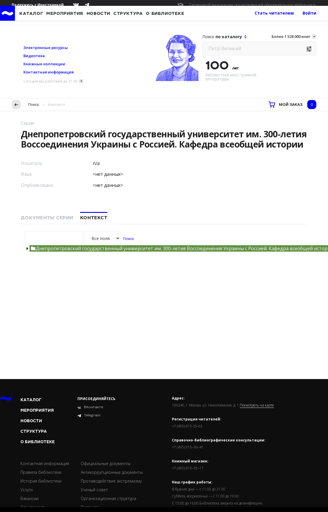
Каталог (31, 359)
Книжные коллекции (44, 23)
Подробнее (103, 487)
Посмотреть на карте (257, 365)
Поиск (33, 64)
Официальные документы (105, 423)
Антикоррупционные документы (112, 432)
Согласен (22, 499)
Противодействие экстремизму (111, 440)
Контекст (93, 177)
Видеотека (34, 15)
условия (110, 481)
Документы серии (47, 177)
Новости (31, 380)
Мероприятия (37, 370)
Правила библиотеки (40, 432)
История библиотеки (40, 440)
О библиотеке (37, 401)
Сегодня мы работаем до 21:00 (50, 40)
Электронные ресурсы (45, 7)
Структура (33, 391)
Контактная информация (48, 31)
